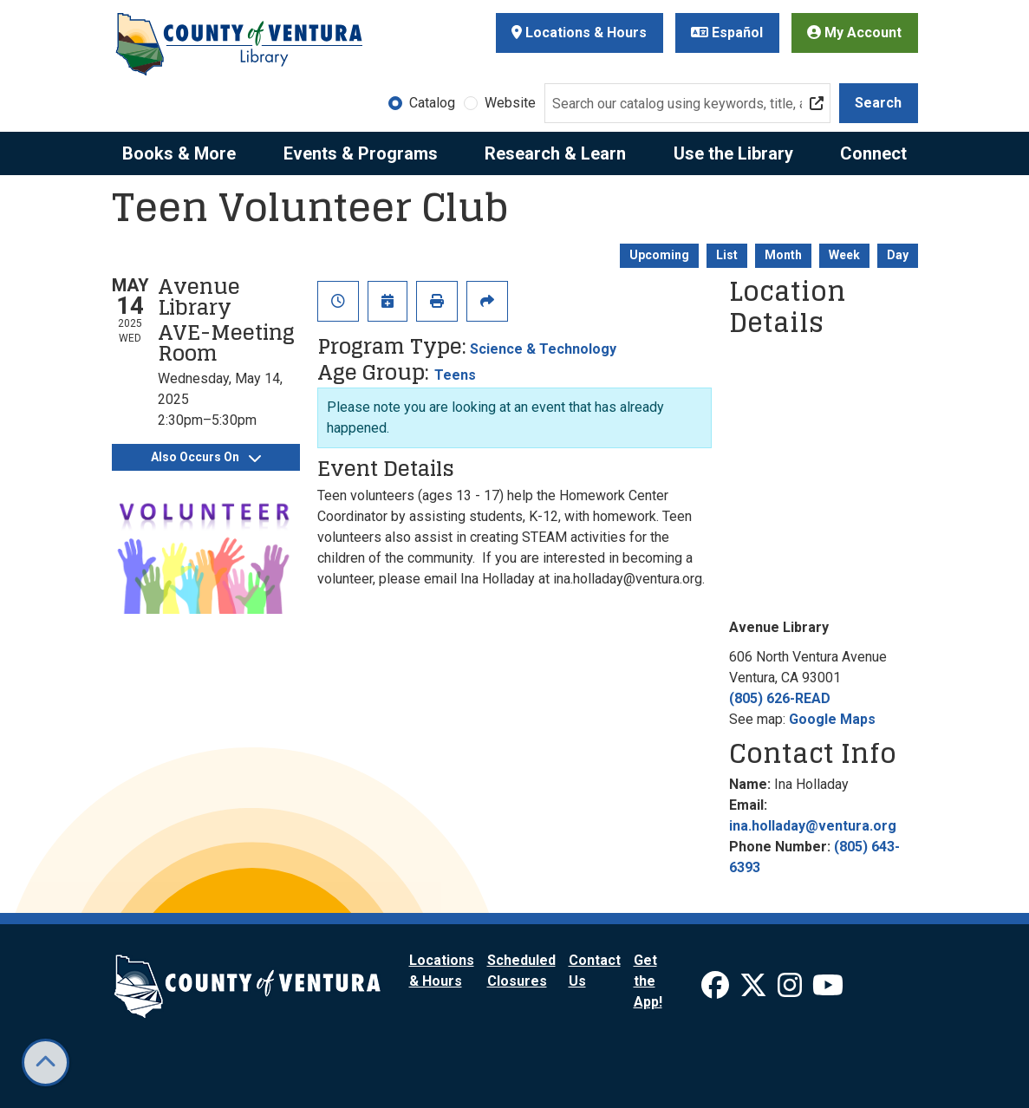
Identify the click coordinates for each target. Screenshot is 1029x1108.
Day (898, 255)
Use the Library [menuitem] (733, 153)
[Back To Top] (45, 1062)
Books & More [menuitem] (179, 153)
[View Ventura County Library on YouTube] (827, 990)
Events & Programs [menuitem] (360, 153)
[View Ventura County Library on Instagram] (791, 990)
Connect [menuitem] (873, 153)
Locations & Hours (579, 32)
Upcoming (659, 255)
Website (510, 103)
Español (727, 32)
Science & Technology (543, 349)
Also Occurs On (206, 457)
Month (783, 255)
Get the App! (648, 981)
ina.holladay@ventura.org (812, 826)
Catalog (432, 103)
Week (844, 255)
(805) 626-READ (779, 698)
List (727, 255)
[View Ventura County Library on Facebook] (717, 990)
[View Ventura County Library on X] (755, 990)
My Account (854, 32)
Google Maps (832, 719)
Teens (455, 375)
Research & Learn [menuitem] (555, 153)
